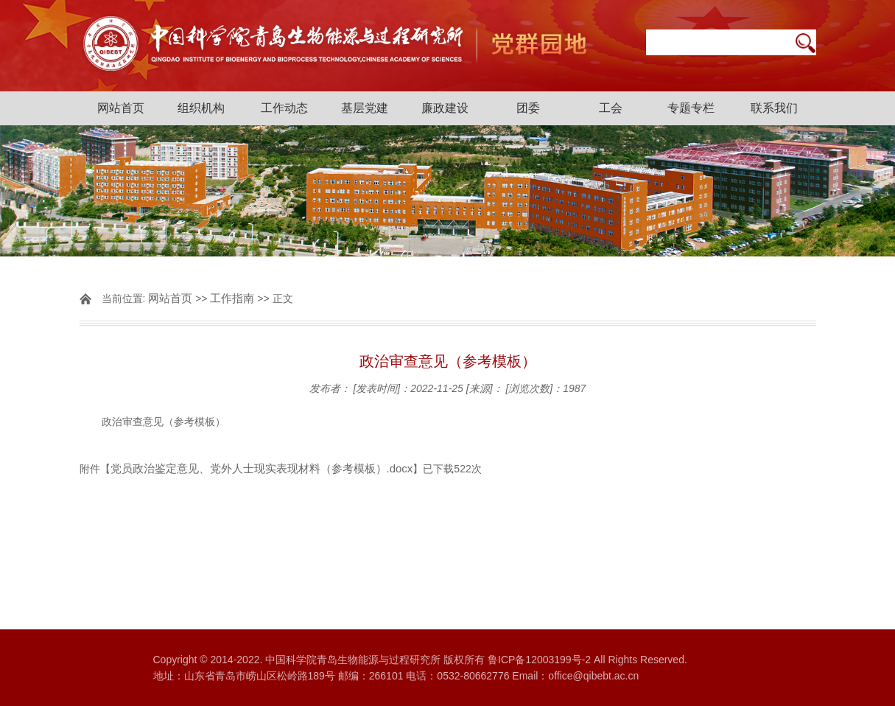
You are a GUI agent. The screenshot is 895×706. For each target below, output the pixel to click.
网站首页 (120, 108)
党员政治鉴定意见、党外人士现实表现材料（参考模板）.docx (261, 468)
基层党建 (364, 108)
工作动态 (284, 108)
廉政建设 (444, 108)
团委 (528, 108)
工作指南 (232, 298)
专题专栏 (691, 108)
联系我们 (774, 108)
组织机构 (201, 108)
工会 (610, 108)
